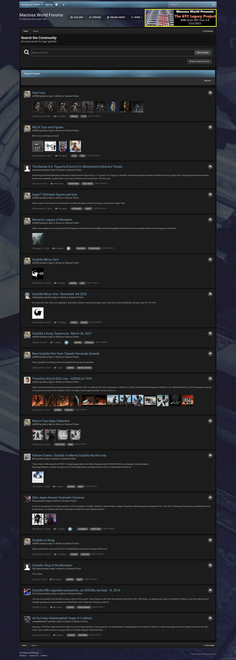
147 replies (60, 322)
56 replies (57, 248)
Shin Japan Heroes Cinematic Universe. (58, 497)
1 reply (58, 368)
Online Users (117, 17)
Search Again (202, 52)
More (137, 17)
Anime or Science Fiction (67, 96)
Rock (34, 501)
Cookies (44, 656)
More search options (200, 61)
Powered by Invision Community (204, 654)
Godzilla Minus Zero (45, 259)
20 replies (59, 283)
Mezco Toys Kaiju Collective (50, 421)
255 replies (61, 208)
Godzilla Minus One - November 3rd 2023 (59, 294)
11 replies (59, 529)
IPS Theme (23, 653)
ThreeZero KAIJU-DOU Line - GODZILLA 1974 (62, 378)
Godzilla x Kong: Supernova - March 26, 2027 (62, 333)
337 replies (60, 116)
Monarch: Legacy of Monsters (52, 219)
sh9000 (35, 96)
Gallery (78, 17)
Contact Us (33, 656)
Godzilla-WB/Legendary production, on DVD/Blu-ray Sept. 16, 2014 (76, 590)
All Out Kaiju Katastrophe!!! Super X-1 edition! (62, 618)
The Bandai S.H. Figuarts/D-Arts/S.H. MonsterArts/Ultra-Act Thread (77, 166)
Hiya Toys (38, 93)
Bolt (34, 459)
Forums (96, 17)
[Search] (182, 5)
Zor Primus (37, 593)
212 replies (60, 554)
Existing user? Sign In (31, 5)
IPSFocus (34, 653)
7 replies (58, 486)
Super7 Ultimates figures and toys (54, 194)
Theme (22, 656)
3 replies (58, 635)
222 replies (56, 579)
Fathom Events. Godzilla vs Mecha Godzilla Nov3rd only (69, 455)
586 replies (56, 607)
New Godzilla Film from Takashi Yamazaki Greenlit (65, 353)
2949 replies (57, 183)
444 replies (61, 156)
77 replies (55, 342)
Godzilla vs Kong (43, 540)
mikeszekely (38, 297)
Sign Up (48, 4)
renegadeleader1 (40, 621)
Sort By (208, 81)
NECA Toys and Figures (47, 127)
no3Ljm (35, 382)
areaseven (37, 170)
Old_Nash (36, 568)
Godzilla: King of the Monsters (52, 565)
